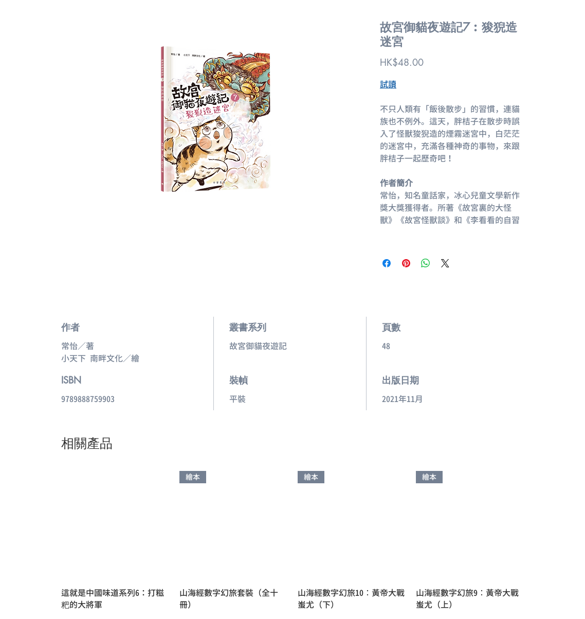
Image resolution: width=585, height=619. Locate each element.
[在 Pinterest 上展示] (406, 263)
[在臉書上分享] (386, 263)
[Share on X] (445, 263)
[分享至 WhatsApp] (425, 263)
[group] (292, 541)
